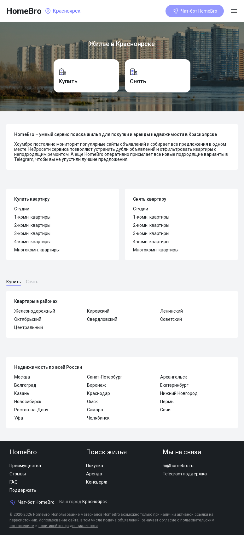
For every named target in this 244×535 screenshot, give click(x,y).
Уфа (18, 417)
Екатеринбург (174, 385)
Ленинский (171, 311)
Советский (171, 319)
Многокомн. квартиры (37, 249)
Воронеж (96, 385)
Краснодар (98, 393)
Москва (22, 376)
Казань (21, 393)
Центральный (28, 327)
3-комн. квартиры (32, 233)
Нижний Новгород (179, 393)
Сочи (165, 409)
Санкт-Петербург (104, 376)
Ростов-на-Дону (31, 409)
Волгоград (25, 385)
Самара (95, 409)
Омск (92, 401)
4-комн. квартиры (32, 241)
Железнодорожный (34, 311)
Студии (21, 208)
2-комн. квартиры (32, 225)
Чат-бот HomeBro (194, 11)
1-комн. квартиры (32, 217)
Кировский (98, 311)
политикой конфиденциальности (68, 526)
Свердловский (102, 319)
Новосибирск (27, 401)
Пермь (167, 401)
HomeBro (24, 11)
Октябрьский (27, 319)
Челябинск (98, 417)
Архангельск (173, 376)
